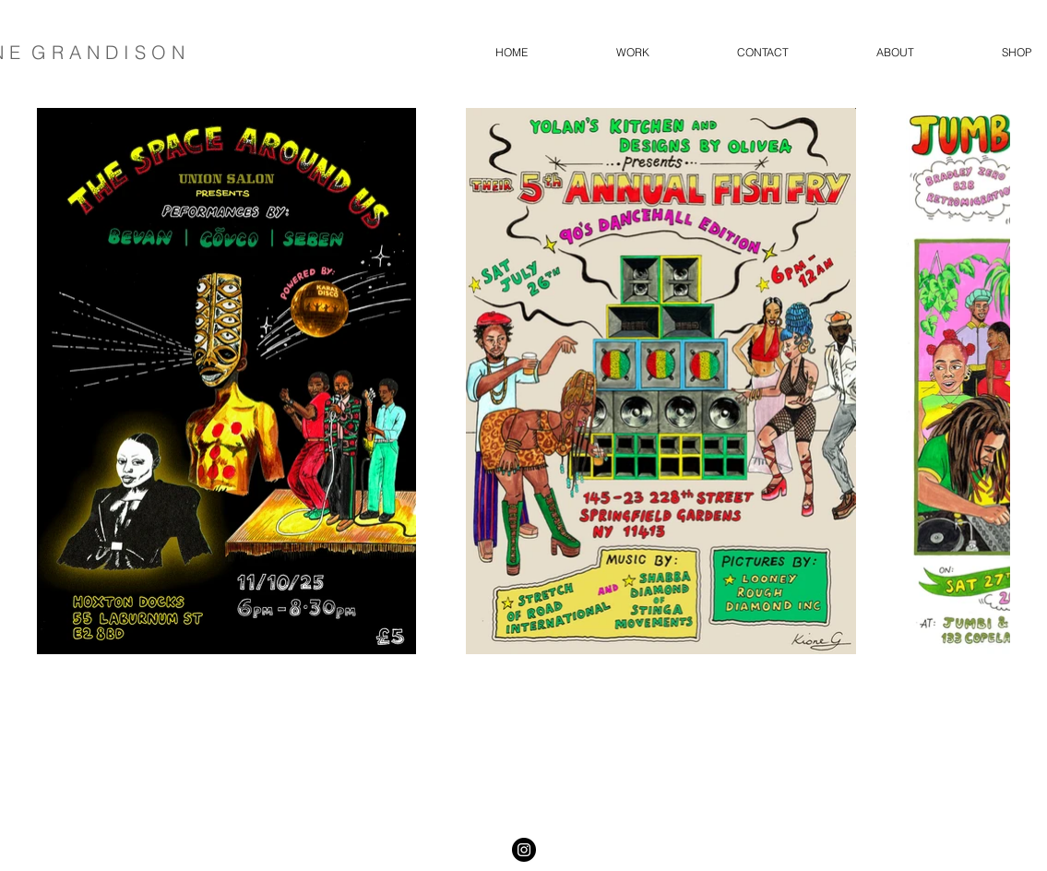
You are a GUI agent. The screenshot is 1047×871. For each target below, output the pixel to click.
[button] (632, 53)
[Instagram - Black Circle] (524, 850)
